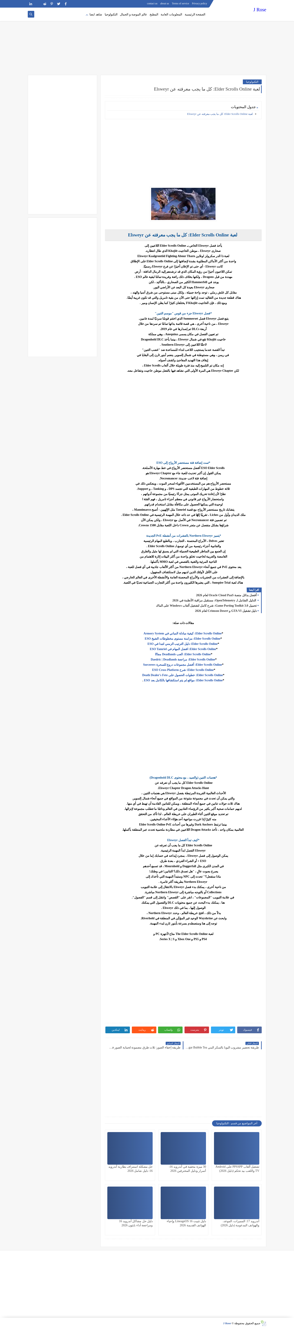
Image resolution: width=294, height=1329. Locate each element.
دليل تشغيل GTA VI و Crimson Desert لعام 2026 (226, 610)
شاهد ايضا (96, 14)
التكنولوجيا (111, 14)
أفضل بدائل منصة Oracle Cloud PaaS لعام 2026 (226, 595)
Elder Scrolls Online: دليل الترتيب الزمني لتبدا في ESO (182, 644)
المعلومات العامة (171, 14)
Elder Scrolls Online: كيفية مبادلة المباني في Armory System (183, 633)
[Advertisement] (147, 41)
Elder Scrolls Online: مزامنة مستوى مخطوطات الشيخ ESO (182, 638)
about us (164, 3)
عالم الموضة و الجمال (133, 14)
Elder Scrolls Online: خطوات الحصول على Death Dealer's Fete (182, 675)
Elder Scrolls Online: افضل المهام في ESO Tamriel (182, 649)
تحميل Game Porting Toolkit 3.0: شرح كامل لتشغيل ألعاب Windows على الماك (206, 605)
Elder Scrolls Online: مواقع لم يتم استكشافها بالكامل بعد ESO (183, 680)
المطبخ (154, 14)
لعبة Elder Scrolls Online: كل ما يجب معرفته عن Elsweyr (220, 114)
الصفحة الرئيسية (195, 14)
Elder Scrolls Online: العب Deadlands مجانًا (182, 654)
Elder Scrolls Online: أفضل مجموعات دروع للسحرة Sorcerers (182, 664)
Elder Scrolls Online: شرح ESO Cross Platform (182, 670)
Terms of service (180, 3)
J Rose (259, 9)
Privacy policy (199, 3)
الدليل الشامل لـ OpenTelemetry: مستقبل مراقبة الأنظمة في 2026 (214, 600)
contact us (152, 3)
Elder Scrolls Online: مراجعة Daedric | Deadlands (182, 659)
